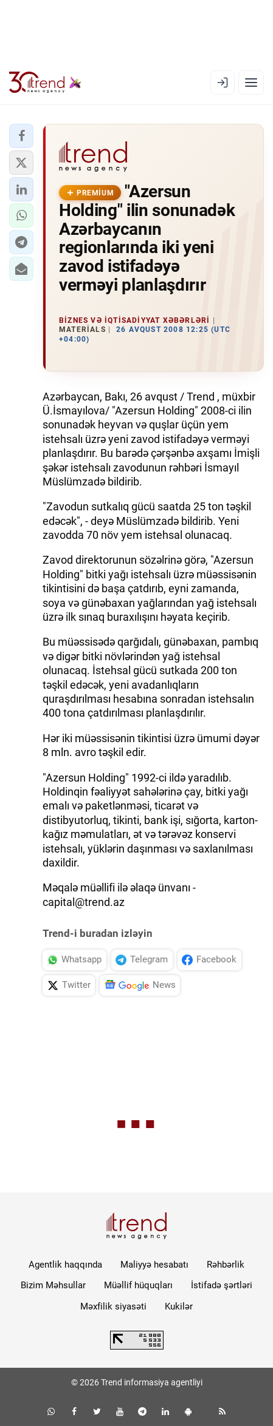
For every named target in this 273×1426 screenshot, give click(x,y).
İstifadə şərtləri (221, 1285)
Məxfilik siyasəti (113, 1306)
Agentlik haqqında (65, 1264)
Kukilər (179, 1306)
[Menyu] (251, 82)
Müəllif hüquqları (138, 1285)
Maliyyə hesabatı (154, 1264)
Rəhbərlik (225, 1264)
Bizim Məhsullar (53, 1285)
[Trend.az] (45, 82)
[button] (21, 135)
